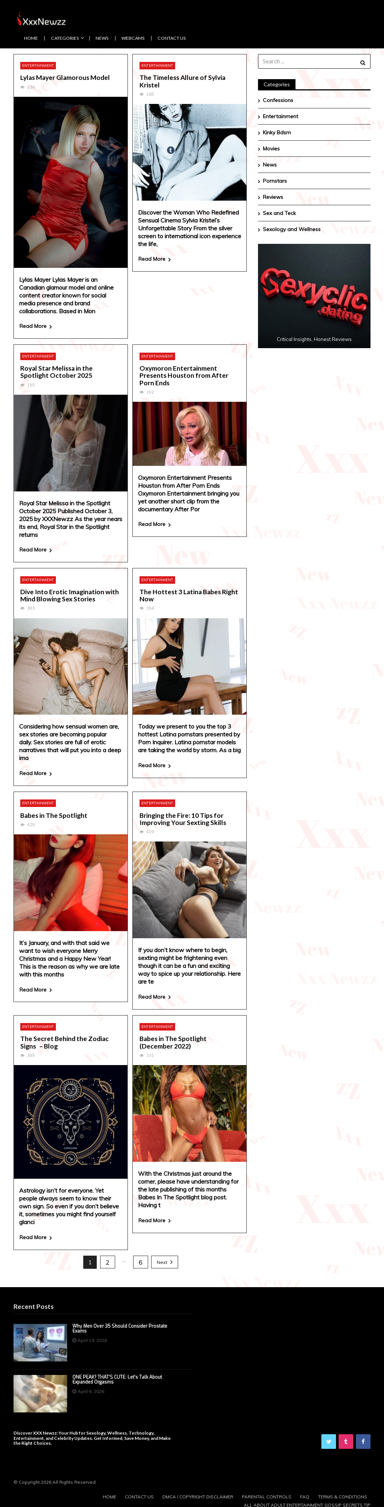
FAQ (304, 1494)
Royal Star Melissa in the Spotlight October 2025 (56, 371)
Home (31, 38)
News (102, 38)
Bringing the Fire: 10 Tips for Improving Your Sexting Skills (183, 817)
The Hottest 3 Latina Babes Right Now (189, 594)
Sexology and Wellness (292, 229)
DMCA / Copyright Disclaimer (196, 1494)
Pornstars (275, 180)
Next (162, 1260)
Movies (271, 148)
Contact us (172, 38)
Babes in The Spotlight (53, 813)
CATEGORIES (65, 38)
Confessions (278, 100)
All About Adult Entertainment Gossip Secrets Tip (307, 1502)
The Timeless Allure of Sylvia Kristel (182, 81)
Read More (32, 326)
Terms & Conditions (342, 1494)
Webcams (133, 38)
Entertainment (38, 65)
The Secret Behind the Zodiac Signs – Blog (64, 1041)
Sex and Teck (279, 213)
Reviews (273, 197)
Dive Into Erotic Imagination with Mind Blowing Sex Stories (69, 594)
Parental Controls (265, 1494)
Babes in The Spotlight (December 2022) (173, 1041)
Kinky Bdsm (277, 132)
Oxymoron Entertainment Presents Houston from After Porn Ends (184, 375)
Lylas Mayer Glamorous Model (65, 77)
